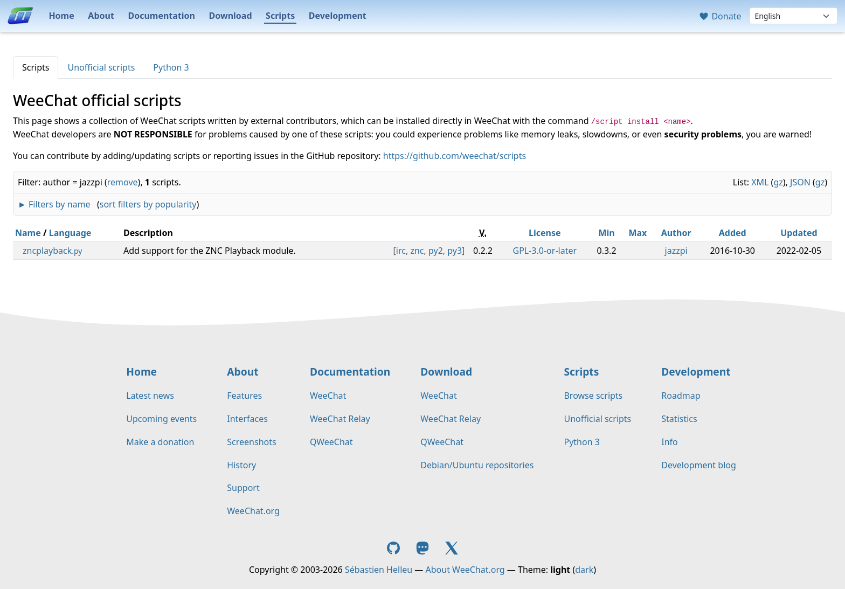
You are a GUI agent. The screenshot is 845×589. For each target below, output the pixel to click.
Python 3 (171, 67)
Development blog (698, 465)
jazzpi (676, 251)
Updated (799, 233)
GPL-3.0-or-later (545, 251)
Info (669, 442)
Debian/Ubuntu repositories (477, 465)
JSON (800, 182)
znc (417, 251)
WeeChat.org (253, 511)
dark (584, 570)
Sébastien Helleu (378, 570)
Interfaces (247, 419)
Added (732, 233)
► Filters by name (54, 204)
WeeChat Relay (340, 419)
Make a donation (160, 442)
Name (28, 233)
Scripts (280, 16)
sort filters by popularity (148, 204)
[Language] (793, 16)
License (545, 233)
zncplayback (52, 251)
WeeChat (328, 395)
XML (759, 182)
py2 (435, 251)
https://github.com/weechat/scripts (454, 156)
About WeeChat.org (465, 570)
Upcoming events (161, 419)
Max (637, 233)
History (241, 465)
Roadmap (680, 395)
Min (606, 233)
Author (676, 233)
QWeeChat (331, 442)
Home (61, 16)
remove (122, 182)
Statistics (679, 419)
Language (70, 233)
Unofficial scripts (101, 67)
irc (401, 251)
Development (337, 16)
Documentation (161, 16)
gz (777, 182)
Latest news (150, 395)
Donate (719, 16)
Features (244, 395)
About (101, 16)
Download (230, 16)
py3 (454, 251)
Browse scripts (593, 395)
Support (243, 488)
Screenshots (251, 442)
